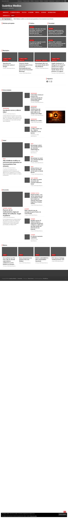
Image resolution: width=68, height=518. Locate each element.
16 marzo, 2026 (34, 102)
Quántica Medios (11, 5)
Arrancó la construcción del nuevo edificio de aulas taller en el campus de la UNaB (36, 110)
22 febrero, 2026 (34, 151)
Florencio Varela (26, 1)
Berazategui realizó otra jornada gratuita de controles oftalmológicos (36, 147)
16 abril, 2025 (33, 122)
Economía (37, 1)
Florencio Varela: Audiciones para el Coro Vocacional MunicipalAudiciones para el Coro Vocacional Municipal (25, 67)
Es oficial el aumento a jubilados (37, 237)
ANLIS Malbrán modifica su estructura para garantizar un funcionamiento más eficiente (33, 19)
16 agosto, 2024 (28, 215)
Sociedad (46, 1)
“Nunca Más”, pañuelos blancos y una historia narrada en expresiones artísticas (56, 43)
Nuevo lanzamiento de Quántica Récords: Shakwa (25, 259)
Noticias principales (8, 23)
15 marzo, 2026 (6, 266)
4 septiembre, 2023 (35, 134)
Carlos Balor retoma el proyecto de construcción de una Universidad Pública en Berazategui (37, 97)
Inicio (63, 1)
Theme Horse (31, 278)
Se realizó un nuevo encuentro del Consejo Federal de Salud (36, 182)
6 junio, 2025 (21, 262)
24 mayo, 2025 (38, 262)
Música (41, 1)
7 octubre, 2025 (34, 162)
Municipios (20, 1)
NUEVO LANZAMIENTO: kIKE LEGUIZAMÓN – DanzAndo (41, 259)
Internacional (51, 1)
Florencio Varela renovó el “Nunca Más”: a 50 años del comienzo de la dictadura (56, 32)
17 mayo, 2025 (34, 174)
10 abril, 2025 (33, 205)
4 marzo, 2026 (6, 68)
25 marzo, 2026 (51, 34)
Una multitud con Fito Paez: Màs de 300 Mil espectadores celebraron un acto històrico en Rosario (9, 261)
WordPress (45, 278)
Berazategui (38, 60)
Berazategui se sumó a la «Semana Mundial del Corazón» (37, 159)
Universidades (7, 90)
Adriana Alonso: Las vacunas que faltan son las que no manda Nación (37, 170)
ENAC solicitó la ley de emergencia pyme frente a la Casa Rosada (33, 212)
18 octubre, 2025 (54, 73)
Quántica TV (58, 1)
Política (32, 1)
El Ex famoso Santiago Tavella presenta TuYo (58, 258)
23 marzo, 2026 (33, 34)
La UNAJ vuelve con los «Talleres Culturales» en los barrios (36, 131)
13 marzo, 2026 (34, 115)
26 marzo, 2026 (6, 167)
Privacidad (20, 278)
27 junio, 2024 (33, 230)
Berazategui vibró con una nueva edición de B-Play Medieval (42, 65)
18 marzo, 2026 (6, 113)
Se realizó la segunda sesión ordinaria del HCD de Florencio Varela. (38, 43)
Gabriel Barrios (39, 34)
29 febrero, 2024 (34, 239)
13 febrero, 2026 (38, 68)
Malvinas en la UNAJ (36, 120)
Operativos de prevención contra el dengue (9, 65)
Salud (4, 140)
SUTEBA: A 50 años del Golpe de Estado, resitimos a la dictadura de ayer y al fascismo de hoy (38, 31)
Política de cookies (33, 516)
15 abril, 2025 (33, 185)
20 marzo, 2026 (33, 46)
